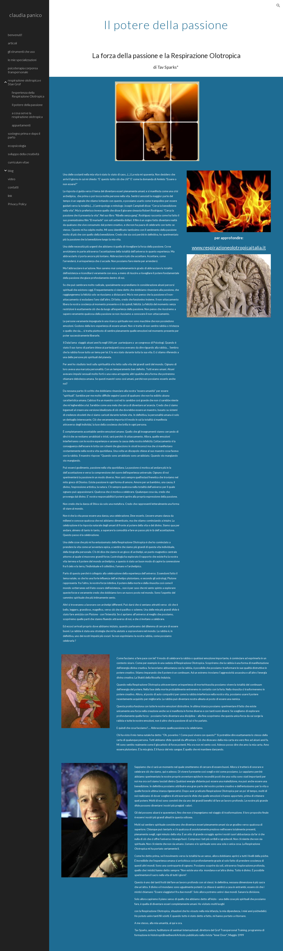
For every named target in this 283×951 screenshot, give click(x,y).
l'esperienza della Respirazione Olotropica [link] (28, 94)
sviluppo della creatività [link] (23, 154)
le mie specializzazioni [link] (22, 60)
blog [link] (10, 170)
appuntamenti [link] (21, 125)
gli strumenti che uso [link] (21, 51)
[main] (166, 25)
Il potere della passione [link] (27, 105)
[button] (278, 5)
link (10, 195)
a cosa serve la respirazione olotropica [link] (27, 115)
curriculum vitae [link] (18, 162)
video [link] (11, 179)
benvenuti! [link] (15, 35)
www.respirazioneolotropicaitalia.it (229, 247)
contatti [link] (13, 187)
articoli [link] (12, 43)
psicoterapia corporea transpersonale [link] (23, 70)
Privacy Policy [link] (17, 204)
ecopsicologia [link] (17, 145)
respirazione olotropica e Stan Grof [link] (24, 82)
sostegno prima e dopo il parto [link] (24, 135)
